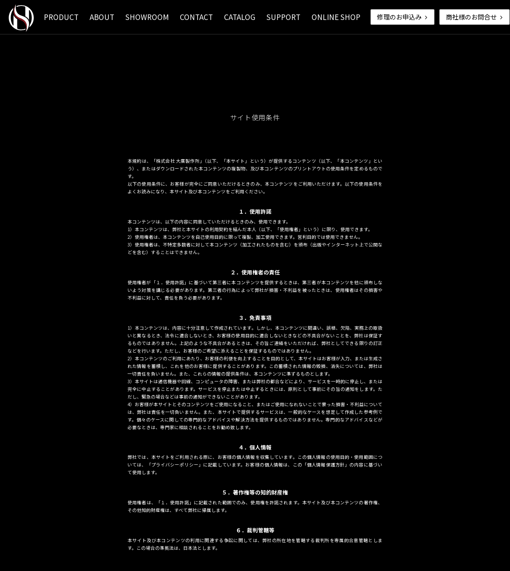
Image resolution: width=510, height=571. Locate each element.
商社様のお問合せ (475, 16)
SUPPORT (283, 16)
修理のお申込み (403, 16)
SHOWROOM (147, 16)
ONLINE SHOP (336, 16)
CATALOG (239, 16)
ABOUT (102, 16)
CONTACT (196, 16)
